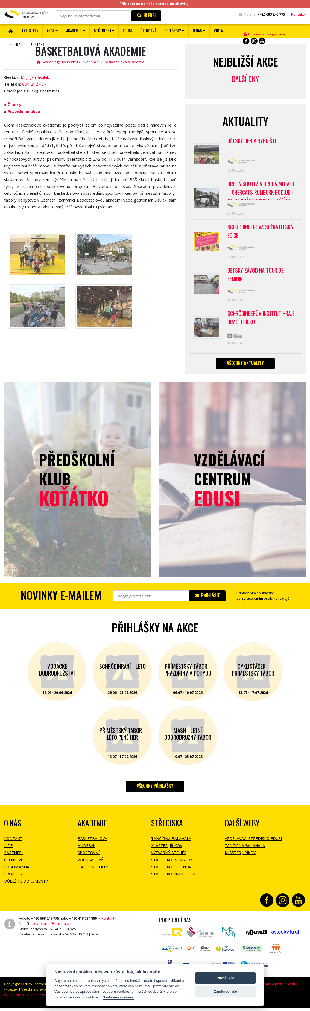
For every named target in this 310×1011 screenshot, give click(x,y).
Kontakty (298, 14)
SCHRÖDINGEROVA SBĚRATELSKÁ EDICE (260, 233)
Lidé (8, 850)
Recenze (15, 44)
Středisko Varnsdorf (173, 878)
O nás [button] (197, 31)
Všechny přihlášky (155, 790)
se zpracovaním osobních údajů (262, 602)
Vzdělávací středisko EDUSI (253, 842)
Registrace (276, 34)
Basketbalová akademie (124, 61)
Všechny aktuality (245, 367)
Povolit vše (225, 978)
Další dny (245, 79)
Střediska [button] (102, 31)
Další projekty (93, 871)
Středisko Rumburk (171, 864)
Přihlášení (254, 34)
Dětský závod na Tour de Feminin (255, 277)
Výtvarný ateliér (168, 857)
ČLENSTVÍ (148, 31)
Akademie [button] (74, 31)
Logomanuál (17, 871)
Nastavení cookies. (118, 997)
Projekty (13, 878)
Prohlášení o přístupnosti (274, 988)
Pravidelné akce (24, 111)
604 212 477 (34, 84)
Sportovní (89, 857)
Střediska (167, 827)
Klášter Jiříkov (166, 850)
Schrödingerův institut (57, 61)
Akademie (91, 61)
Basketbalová (92, 842)
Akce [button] (50, 31)
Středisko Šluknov (171, 871)
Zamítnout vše (225, 991)
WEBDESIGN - (26, 999)
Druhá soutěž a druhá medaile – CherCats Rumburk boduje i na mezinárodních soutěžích (262, 191)
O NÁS (12, 827)
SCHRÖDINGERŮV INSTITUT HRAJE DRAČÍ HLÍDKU (262, 321)
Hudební (86, 850)
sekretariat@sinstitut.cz (51, 927)
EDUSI (127, 31)
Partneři (13, 857)
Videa (218, 31)
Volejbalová (90, 864)
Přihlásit (207, 599)
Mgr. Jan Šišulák (35, 77)
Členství (13, 864)
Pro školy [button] (172, 31)
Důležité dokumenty (26, 885)
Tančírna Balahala (171, 842)
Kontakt (37, 44)
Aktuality (29, 31)
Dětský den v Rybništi (252, 141)
